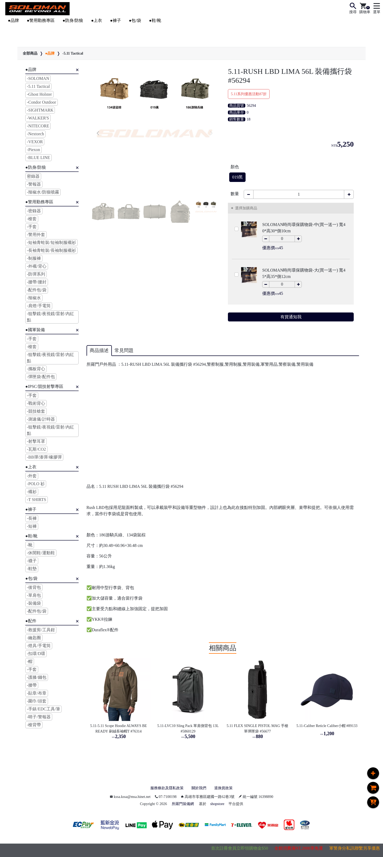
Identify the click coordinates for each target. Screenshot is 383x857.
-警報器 (34, 184)
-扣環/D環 (36, 653)
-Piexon (33, 149)
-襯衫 (32, 491)
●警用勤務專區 (41, 20)
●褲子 (115, 20)
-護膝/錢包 (36, 677)
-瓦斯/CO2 (36, 449)
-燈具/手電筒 (39, 645)
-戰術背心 (36, 403)
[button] (98, 133)
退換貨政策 (226, 788)
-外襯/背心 (36, 266)
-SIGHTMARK (40, 110)
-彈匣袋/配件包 (41, 376)
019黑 (237, 177)
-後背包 (34, 587)
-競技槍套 (36, 411)
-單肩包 (34, 595)
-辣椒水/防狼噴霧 (43, 192)
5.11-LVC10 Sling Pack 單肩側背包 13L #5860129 (188, 728)
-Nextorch (35, 134)
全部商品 (30, 53)
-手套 (32, 226)
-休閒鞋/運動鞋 (41, 553)
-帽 (29, 661)
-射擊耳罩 (36, 441)
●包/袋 (135, 20)
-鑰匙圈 (34, 637)
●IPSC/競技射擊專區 (44, 386)
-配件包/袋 (36, 290)
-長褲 (32, 518)
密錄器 (33, 176)
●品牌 (13, 20)
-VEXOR (35, 141)
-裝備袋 (34, 603)
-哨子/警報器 (39, 717)
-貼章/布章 (36, 693)
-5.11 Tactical (72, 53)
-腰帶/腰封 (36, 282)
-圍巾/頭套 (36, 701)
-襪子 (32, 561)
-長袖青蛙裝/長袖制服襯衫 (51, 250)
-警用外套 (36, 234)
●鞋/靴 (155, 20)
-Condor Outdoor (41, 102)
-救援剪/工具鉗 (41, 630)
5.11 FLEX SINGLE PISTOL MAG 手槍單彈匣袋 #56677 (257, 728)
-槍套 (32, 218)
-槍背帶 (34, 725)
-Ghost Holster (39, 94)
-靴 (29, 545)
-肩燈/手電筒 (39, 306)
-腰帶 (32, 685)
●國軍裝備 (35, 330)
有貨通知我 (290, 317)
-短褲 (32, 526)
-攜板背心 (36, 369)
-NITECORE (38, 126)
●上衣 (96, 20)
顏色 (235, 167)
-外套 (32, 476)
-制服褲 (34, 258)
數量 (235, 193)
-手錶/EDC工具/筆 (43, 709)
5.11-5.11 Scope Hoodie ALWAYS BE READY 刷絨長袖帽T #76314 (119, 728)
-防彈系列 (36, 274)
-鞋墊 (32, 568)
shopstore (217, 805)
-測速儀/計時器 (41, 419)
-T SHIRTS (36, 499)
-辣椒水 (34, 298)
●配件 (30, 621)
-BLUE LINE (38, 157)
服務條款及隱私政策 (165, 788)
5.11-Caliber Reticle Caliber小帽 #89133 (326, 726)
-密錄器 (34, 211)
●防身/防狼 (73, 20)
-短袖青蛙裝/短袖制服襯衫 (51, 242)
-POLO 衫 (36, 484)
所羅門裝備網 (183, 805)
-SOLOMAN (38, 78)
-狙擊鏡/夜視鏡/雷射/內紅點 (50, 316)
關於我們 (199, 788)
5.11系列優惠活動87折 (249, 94)
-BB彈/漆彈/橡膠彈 (44, 457)
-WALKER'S (38, 118)
